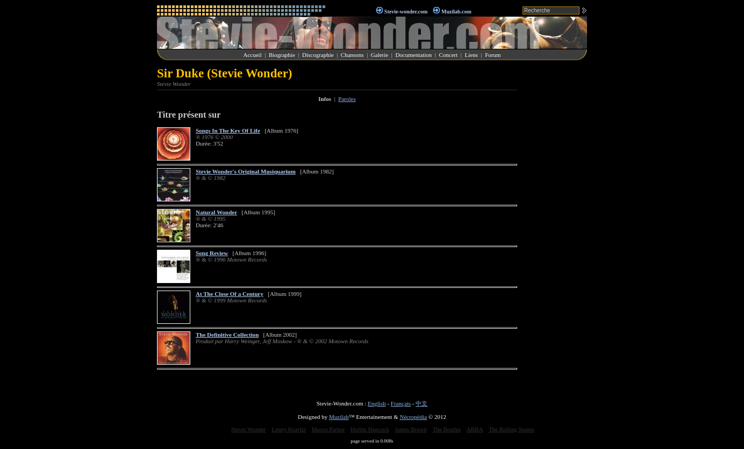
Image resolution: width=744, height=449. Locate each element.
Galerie (379, 55)
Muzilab (339, 417)
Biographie (282, 55)
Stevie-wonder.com (405, 12)
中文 (421, 403)
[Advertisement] (555, 228)
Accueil (253, 55)
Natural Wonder (216, 212)
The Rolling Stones (511, 429)
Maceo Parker (328, 429)
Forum (492, 55)
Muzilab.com (456, 12)
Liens (470, 55)
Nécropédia (413, 417)
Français (401, 403)
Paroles (346, 99)
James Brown (411, 429)
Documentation (413, 55)
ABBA (475, 429)
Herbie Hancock (369, 429)
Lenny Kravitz (288, 429)
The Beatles (447, 429)
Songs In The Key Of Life (228, 130)
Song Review (212, 253)
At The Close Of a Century (229, 294)
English (377, 403)
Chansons (352, 55)
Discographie (318, 55)
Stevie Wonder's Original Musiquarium (246, 171)
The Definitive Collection (227, 334)
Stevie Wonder (248, 429)
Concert (448, 55)
